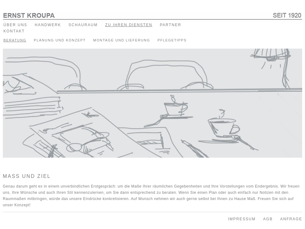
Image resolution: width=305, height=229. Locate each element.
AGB (268, 219)
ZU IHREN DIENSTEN (128, 25)
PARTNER (170, 25)
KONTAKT (14, 31)
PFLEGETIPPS (171, 40)
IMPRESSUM (242, 219)
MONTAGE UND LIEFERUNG (121, 40)
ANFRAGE (291, 219)
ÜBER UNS (15, 25)
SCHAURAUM (83, 25)
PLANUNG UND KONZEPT (59, 40)
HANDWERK (48, 25)
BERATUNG (15, 40)
